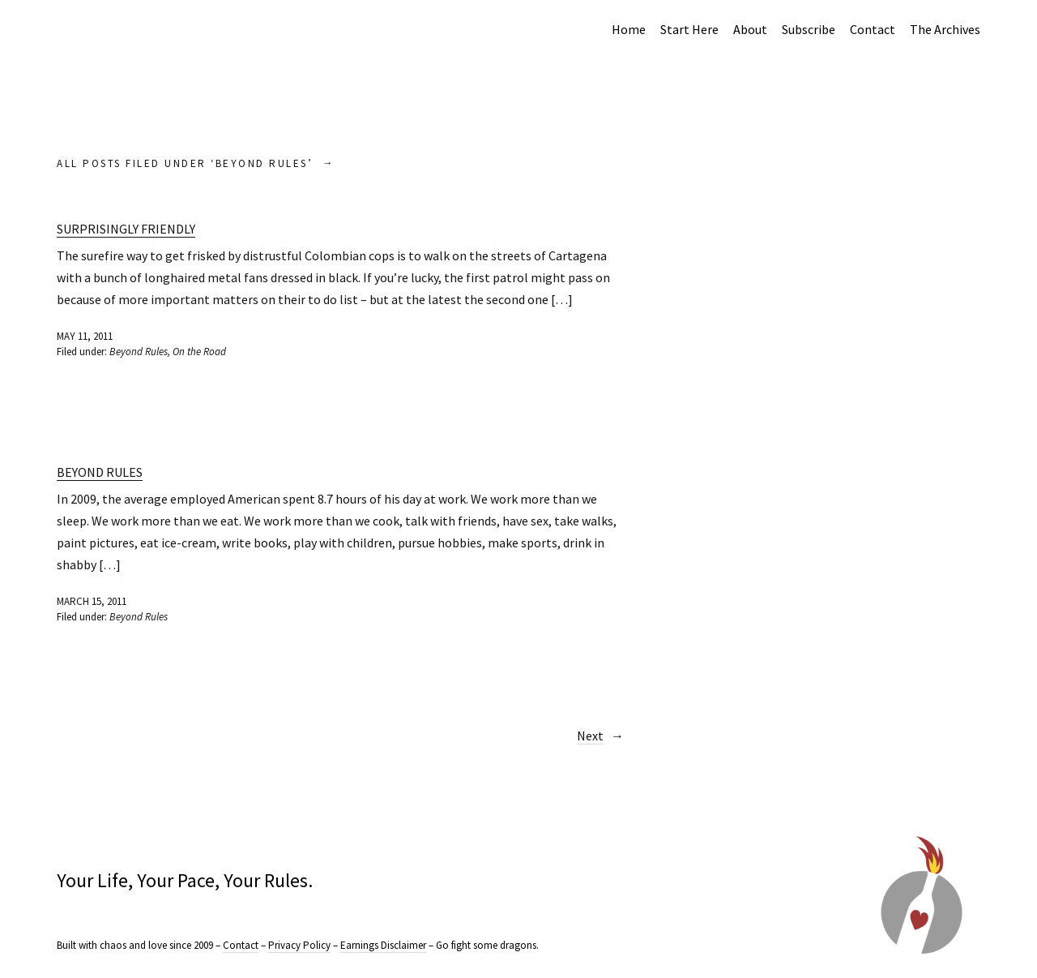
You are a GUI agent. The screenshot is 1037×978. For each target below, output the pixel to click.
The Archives (945, 29)
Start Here (689, 29)
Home (629, 29)
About (750, 29)
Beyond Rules (138, 351)
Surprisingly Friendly (126, 229)
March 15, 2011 (91, 601)
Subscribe (808, 29)
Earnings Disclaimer (383, 945)
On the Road (199, 351)
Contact (872, 29)
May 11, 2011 (85, 336)
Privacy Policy (299, 945)
